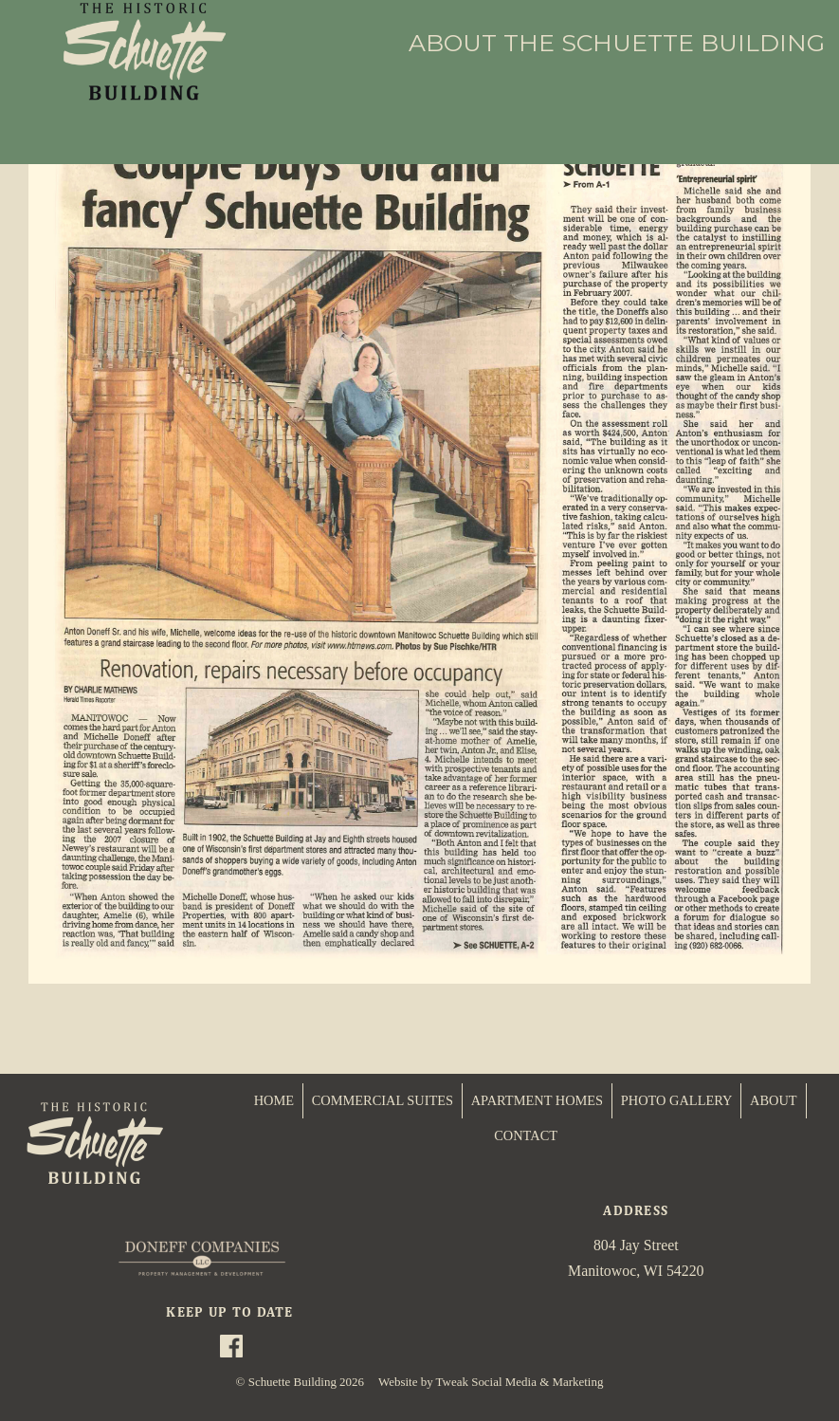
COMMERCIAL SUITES (382, 1100)
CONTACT (525, 1135)
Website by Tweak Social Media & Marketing (490, 1382)
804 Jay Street (636, 1245)
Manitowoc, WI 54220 (635, 1271)
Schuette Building (292, 1382)
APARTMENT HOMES (537, 1100)
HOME (274, 1100)
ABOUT (773, 1100)
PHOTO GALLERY (677, 1100)
